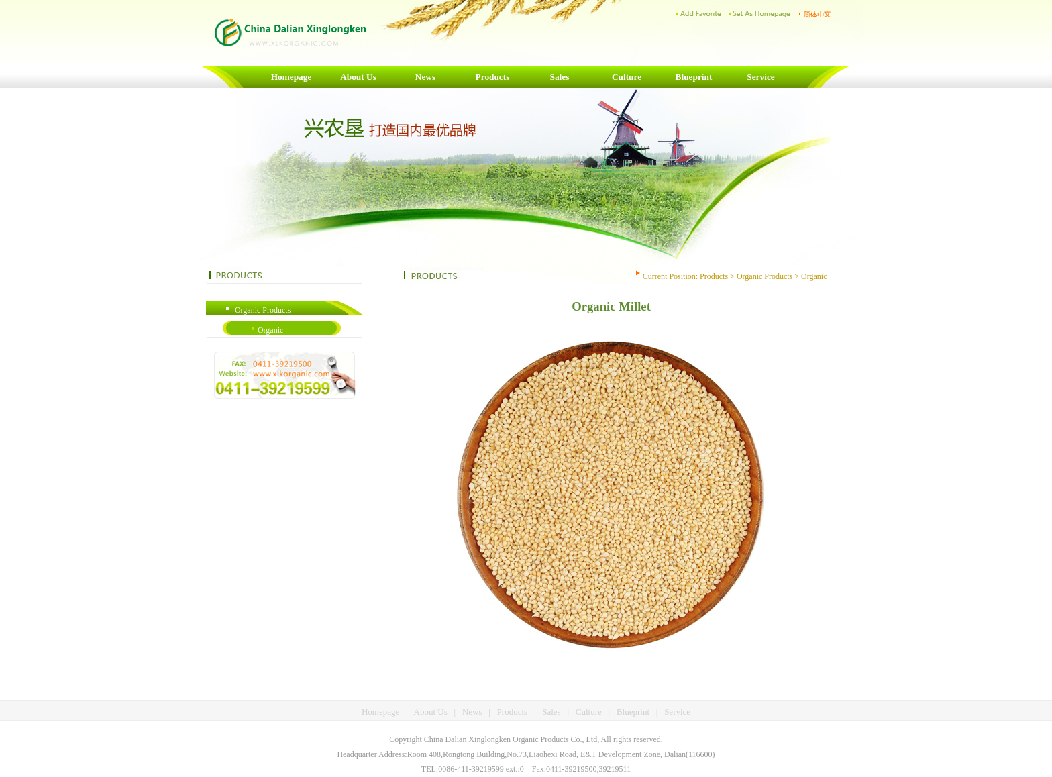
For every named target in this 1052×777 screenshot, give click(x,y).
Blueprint (694, 77)
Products (493, 77)
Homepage (291, 77)
